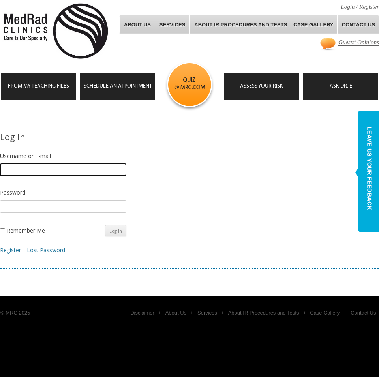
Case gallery (313, 25)
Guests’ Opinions (358, 42)
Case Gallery (325, 313)
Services (172, 25)
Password (12, 192)
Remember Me (26, 230)
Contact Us (363, 313)
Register (369, 7)
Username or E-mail (25, 155)
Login (348, 7)
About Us (137, 25)
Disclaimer (142, 313)
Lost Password (46, 250)
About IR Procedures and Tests (240, 25)
